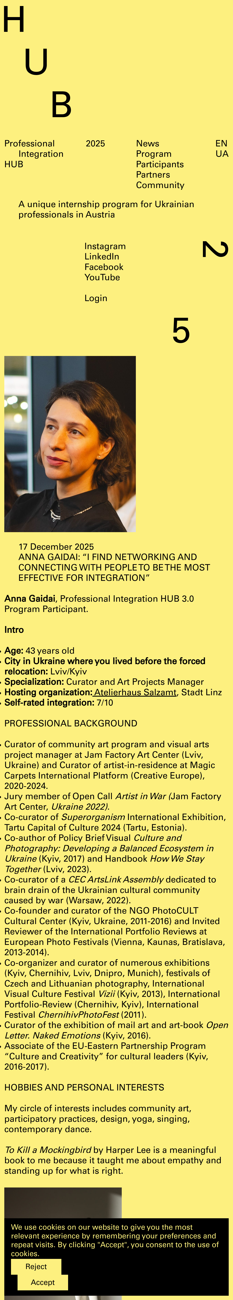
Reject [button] (36, 1267)
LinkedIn (101, 257)
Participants (160, 165)
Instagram (105, 247)
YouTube (102, 278)
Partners (153, 175)
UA (222, 154)
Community (160, 186)
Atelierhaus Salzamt (134, 693)
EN (221, 144)
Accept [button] (43, 1283)
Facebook (103, 268)
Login (95, 299)
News (147, 144)
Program (154, 154)
